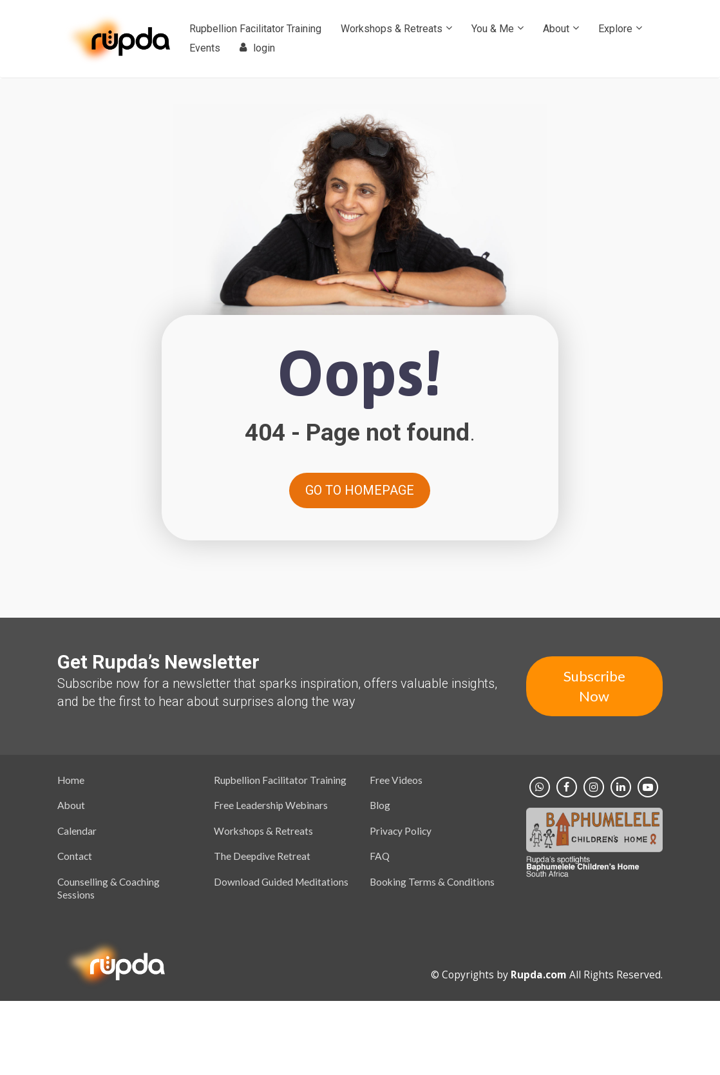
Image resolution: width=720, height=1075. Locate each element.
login (257, 48)
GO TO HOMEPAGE (359, 490)
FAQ (380, 856)
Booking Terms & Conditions (432, 882)
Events (204, 48)
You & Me (492, 29)
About (556, 29)
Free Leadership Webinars (271, 805)
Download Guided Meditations (281, 882)
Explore (615, 29)
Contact (74, 856)
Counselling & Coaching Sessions (108, 888)
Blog (380, 805)
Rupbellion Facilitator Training (255, 29)
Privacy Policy (400, 831)
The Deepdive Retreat (262, 856)
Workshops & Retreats (391, 29)
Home (70, 780)
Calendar (77, 831)
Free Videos (396, 780)
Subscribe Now (594, 686)
